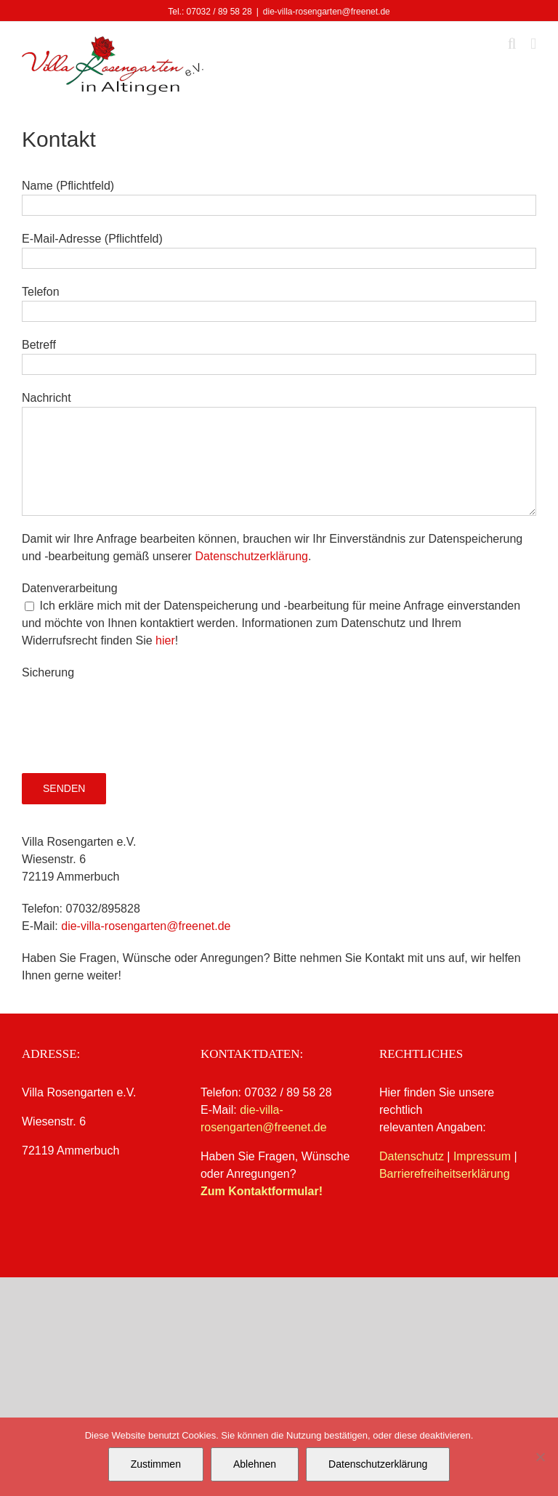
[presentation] (132, 710)
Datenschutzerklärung (251, 556)
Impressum (482, 1156)
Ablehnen (254, 1464)
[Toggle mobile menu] (533, 44)
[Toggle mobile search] (512, 44)
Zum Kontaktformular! (262, 1191)
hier (165, 640)
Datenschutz (411, 1156)
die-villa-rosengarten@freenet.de (326, 12)
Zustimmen (156, 1464)
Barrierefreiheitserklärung (444, 1174)
